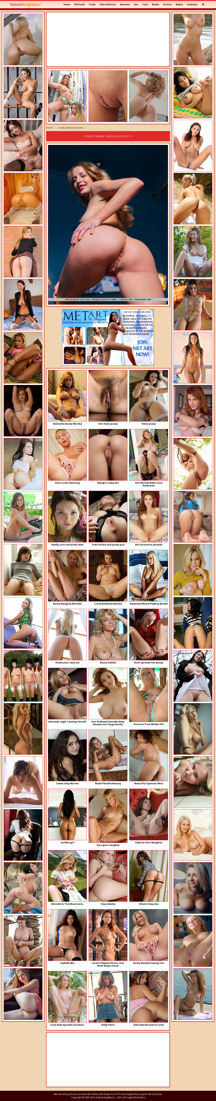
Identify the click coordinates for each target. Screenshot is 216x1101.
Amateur (125, 4)
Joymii (144, 1094)
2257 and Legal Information (131, 1097)
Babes (179, 4)
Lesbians (192, 4)
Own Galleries (108, 4)
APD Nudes (105, 1094)
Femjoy (65, 1094)
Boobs (155, 4)
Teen (145, 4)
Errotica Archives (78, 1094)
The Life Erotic (155, 1094)
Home (67, 4)
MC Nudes (93, 1094)
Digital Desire (133, 1094)
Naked (25, 4)
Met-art (57, 1094)
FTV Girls (121, 1094)
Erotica (167, 4)
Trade (92, 4)
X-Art (113, 1094)
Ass (136, 4)
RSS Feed (79, 4)
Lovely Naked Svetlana (70, 127)
